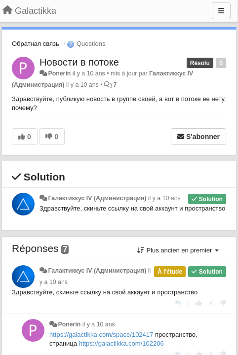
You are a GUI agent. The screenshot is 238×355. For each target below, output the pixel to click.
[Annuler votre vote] (210, 303)
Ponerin (59, 73)
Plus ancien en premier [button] (178, 250)
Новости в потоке (79, 62)
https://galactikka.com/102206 (121, 343)
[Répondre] (178, 303)
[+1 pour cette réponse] (199, 303)
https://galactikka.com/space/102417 (101, 334)
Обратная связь (35, 43)
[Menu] (221, 10)
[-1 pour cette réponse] (223, 303)
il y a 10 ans (164, 198)
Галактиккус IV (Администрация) (97, 198)
